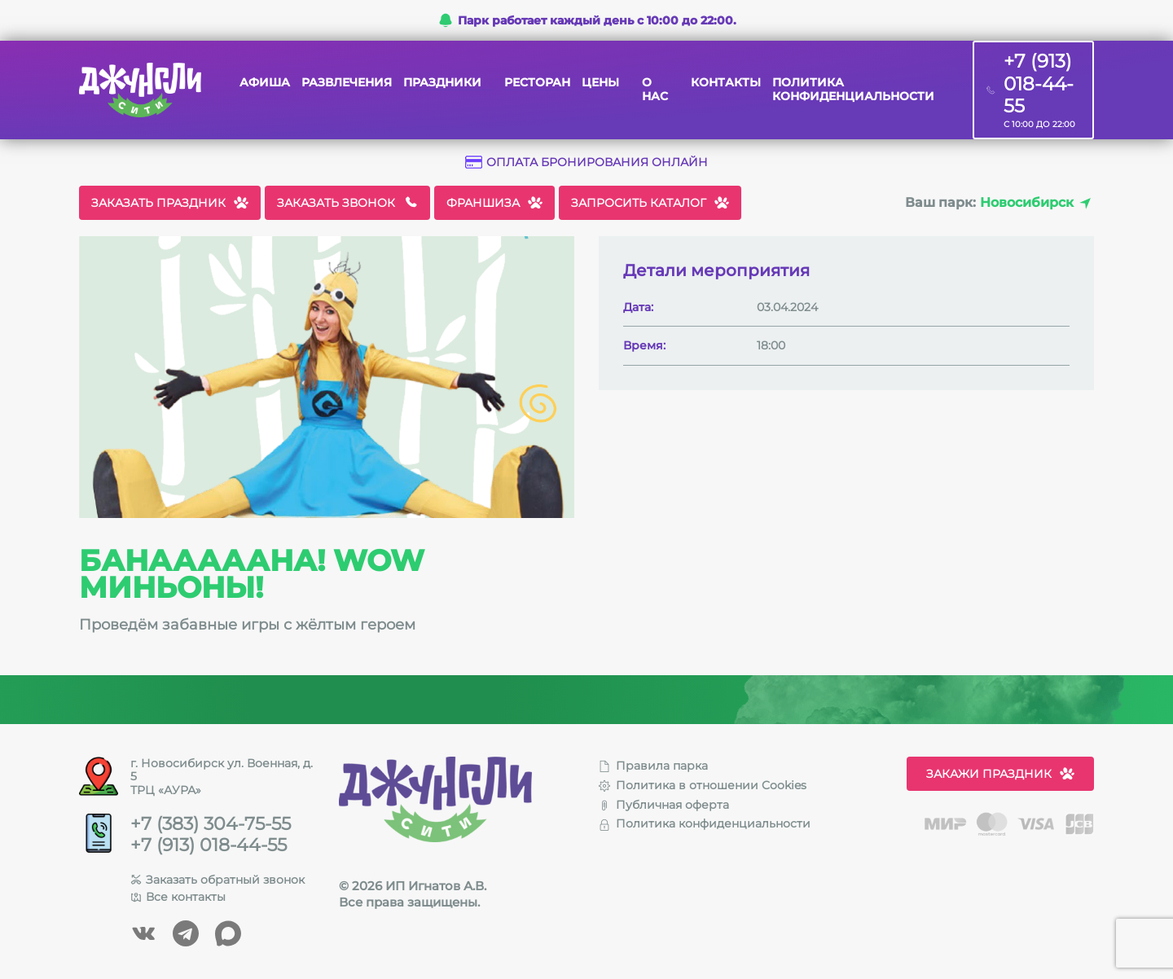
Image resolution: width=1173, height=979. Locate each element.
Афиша (264, 83)
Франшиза (494, 202)
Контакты (726, 83)
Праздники (442, 83)
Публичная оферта (664, 804)
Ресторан (537, 83)
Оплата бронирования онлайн (586, 162)
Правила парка (653, 765)
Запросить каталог (650, 202)
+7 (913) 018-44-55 (208, 845)
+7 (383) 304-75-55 (210, 824)
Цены (600, 83)
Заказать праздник (169, 202)
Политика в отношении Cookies (702, 785)
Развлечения (346, 83)
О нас (655, 89)
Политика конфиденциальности (853, 89)
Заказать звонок (347, 202)
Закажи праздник (1000, 773)
